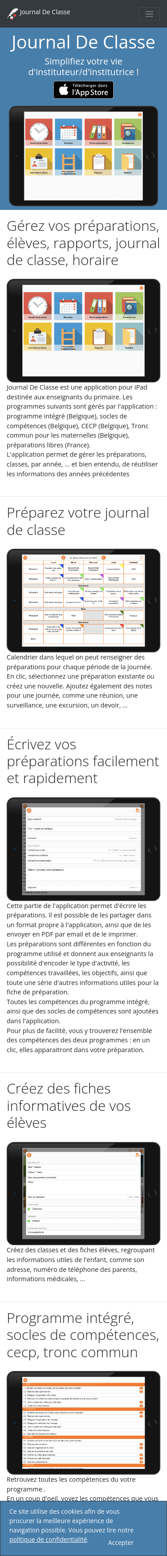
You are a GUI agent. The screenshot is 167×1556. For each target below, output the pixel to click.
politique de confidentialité (48, 1539)
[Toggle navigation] (149, 14)
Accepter (121, 1542)
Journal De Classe (38, 13)
